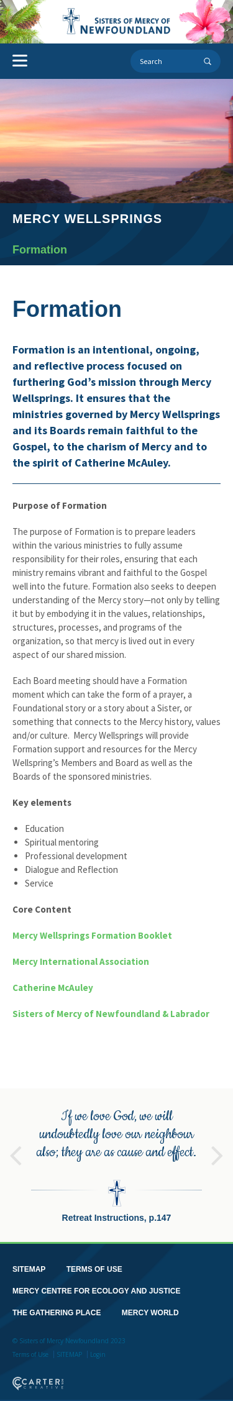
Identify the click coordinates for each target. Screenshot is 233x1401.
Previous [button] (15, 1141)
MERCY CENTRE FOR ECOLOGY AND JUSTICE (96, 1283)
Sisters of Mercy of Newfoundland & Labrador (110, 1014)
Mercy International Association (80, 961)
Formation (39, 250)
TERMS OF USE (94, 1261)
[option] (116, 1157)
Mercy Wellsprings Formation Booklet (92, 935)
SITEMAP (28, 1261)
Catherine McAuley (52, 987)
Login (98, 1346)
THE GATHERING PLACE (56, 1304)
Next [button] (217, 1141)
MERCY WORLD (150, 1304)
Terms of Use (30, 1346)
